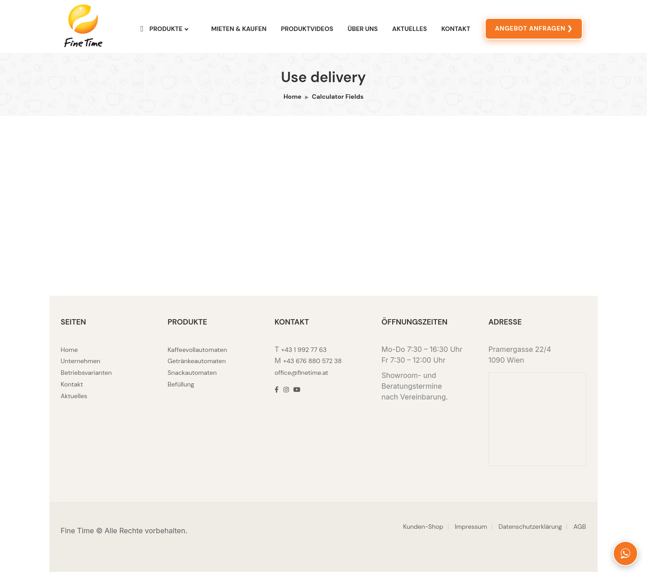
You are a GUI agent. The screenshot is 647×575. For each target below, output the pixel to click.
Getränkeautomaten (197, 364)
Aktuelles (409, 30)
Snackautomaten (192, 375)
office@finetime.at (301, 375)
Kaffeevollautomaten (197, 353)
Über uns (363, 30)
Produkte (161, 30)
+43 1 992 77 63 (304, 353)
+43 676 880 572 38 (312, 364)
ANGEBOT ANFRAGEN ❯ (534, 30)
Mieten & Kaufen (238, 30)
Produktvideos (307, 30)
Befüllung (181, 386)
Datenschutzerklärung (530, 530)
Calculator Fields (337, 100)
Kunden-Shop (423, 530)
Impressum (471, 530)
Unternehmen (80, 364)
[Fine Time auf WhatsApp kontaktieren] (625, 553)
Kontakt (455, 30)
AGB (579, 530)
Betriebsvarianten (86, 375)
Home (292, 100)
